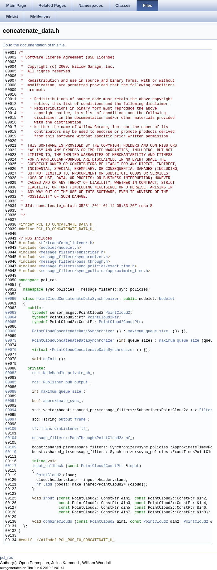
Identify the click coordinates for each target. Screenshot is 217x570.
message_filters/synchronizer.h (74, 257)
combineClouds (57, 522)
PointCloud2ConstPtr (120, 322)
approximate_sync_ (62, 401)
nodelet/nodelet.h (60, 248)
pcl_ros (6, 557)
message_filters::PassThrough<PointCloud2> (77, 438)
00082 (10, 373)
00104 (10, 438)
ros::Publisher (47, 382)
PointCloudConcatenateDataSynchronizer (78, 299)
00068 (10, 331)
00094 (10, 410)
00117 (10, 466)
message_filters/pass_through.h (74, 262)
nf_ (129, 438)
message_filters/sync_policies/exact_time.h (87, 266)
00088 (10, 392)
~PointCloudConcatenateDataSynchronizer (92, 350)
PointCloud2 (118, 313)
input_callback (47, 466)
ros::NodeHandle (48, 373)
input (133, 466)
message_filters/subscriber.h (72, 252)
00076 (10, 350)
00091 (10, 401)
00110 (10, 452)
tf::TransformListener (55, 429)
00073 (10, 340)
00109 (10, 447)
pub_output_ (77, 382)
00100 (10, 429)
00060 (10, 299)
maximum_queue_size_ (149, 331)
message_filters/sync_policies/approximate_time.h (94, 271)
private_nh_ (80, 373)
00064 (10, 317)
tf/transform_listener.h (66, 243)
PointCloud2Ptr (103, 317)
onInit (49, 359)
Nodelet (167, 299)
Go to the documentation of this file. (34, 45)
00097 (10, 419)
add (49, 484)
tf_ (84, 429)
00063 (10, 313)
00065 (10, 322)
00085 (10, 382)
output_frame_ (73, 419)
